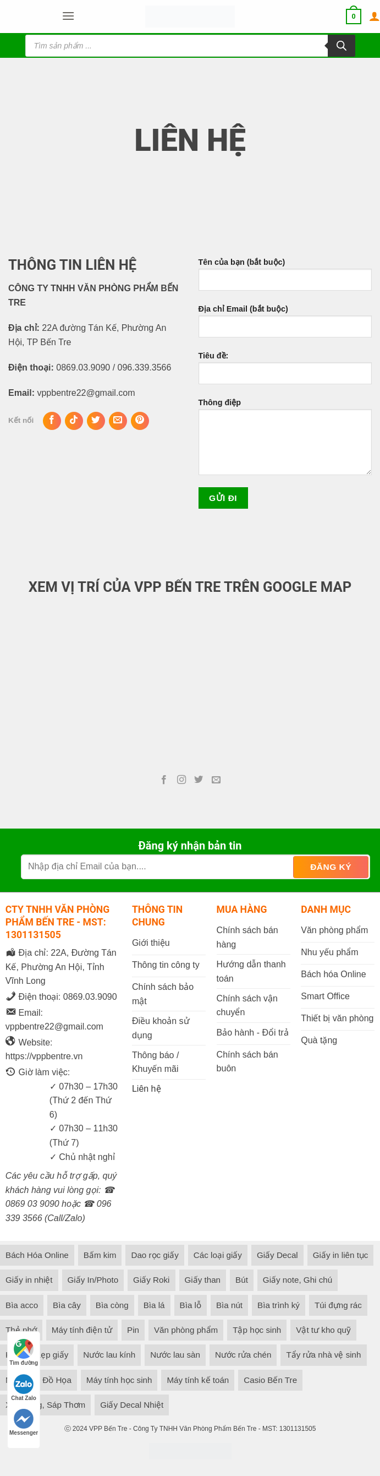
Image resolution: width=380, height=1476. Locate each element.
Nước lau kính (109, 1354)
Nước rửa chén (243, 1354)
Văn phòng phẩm (186, 1330)
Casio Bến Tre (270, 1380)
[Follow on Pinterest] (140, 421)
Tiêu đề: (285, 372)
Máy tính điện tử (82, 1330)
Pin (133, 1330)
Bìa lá (154, 1305)
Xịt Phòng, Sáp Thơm (45, 1404)
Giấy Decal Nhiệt (131, 1404)
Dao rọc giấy (154, 1255)
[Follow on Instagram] (181, 780)
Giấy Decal (277, 1255)
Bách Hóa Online (37, 1255)
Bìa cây (67, 1305)
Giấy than (203, 1279)
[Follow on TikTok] (74, 421)
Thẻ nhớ (21, 1330)
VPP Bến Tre (108, 1429)
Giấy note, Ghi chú (297, 1279)
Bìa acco (21, 1305)
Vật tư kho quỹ (323, 1330)
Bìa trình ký (278, 1305)
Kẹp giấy (51, 1354)
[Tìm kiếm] (341, 46)
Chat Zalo (23, 1387)
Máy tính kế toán (198, 1380)
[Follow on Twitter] (96, 421)
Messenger (23, 1422)
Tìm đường (23, 1352)
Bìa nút (229, 1305)
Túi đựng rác (338, 1305)
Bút (241, 1279)
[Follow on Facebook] (52, 421)
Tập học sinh (257, 1330)
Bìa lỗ (190, 1305)
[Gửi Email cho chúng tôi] (118, 421)
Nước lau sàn (175, 1354)
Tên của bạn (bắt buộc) (285, 278)
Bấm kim (100, 1255)
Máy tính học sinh (119, 1380)
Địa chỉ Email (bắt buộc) (285, 325)
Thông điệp (285, 441)
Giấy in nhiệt (29, 1279)
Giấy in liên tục (340, 1255)
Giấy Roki (151, 1279)
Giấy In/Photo (93, 1279)
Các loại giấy (218, 1255)
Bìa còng (112, 1305)
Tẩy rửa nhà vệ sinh (323, 1354)
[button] (68, 16)
